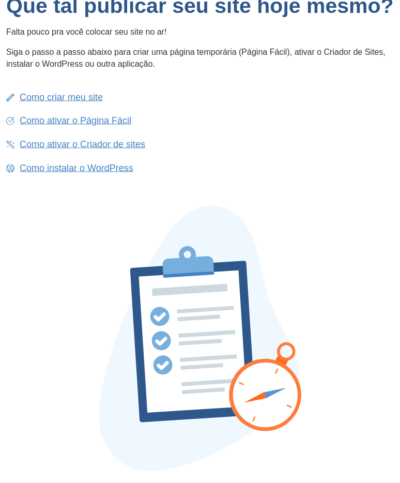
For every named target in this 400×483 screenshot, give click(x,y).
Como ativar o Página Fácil (75, 120)
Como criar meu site (61, 97)
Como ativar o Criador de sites (82, 144)
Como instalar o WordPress (76, 167)
